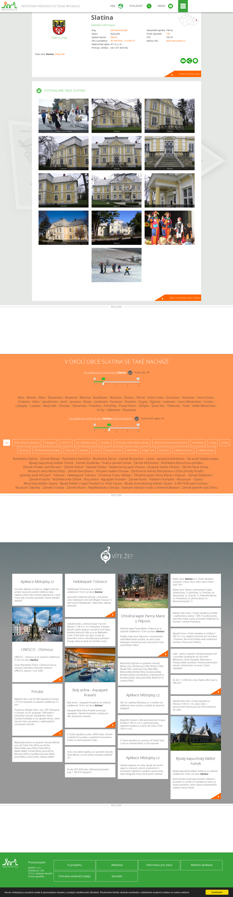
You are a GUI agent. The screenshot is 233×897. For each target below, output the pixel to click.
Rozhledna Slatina (25, 459)
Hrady (212, 442)
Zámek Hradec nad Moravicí (42, 467)
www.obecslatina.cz (175, 40)
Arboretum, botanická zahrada (170, 442)
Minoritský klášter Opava (40, 483)
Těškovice (173, 406)
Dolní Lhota (155, 397)
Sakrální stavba (206, 450)
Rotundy (69, 450)
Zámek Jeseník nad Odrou (200, 487)
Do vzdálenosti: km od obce (105, 372)
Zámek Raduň (73, 467)
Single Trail (148, 450)
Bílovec (114, 37)
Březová (85, 397)
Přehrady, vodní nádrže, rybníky (132, 442)
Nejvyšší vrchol (113, 450)
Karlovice (116, 402)
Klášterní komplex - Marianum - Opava (175, 479)
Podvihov (95, 406)
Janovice (75, 402)
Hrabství (24, 402)
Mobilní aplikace (201, 865)
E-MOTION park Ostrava (191, 483)
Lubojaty (21, 406)
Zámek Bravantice (131, 459)
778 (168, 33)
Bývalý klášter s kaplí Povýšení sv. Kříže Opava (91, 483)
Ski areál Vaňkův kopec (202, 459)
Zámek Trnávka (53, 487)
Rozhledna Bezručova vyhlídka (181, 463)
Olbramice (79, 406)
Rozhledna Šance (104, 459)
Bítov (42, 397)
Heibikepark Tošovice (81, 475)
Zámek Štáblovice (200, 475)
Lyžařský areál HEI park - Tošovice (42, 475)
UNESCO (66, 442)
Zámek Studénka (87, 463)
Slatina (102, 17)
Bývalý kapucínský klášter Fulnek (51, 463)
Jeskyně (84, 450)
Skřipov (144, 406)
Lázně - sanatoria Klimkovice (165, 459)
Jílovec (87, 402)
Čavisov (129, 397)
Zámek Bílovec (50, 459)
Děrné (140, 397)
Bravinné (71, 397)
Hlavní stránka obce (189, 74)
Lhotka (208, 402)
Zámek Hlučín (76, 487)
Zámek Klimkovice (146, 463)
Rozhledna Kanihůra (76, 459)
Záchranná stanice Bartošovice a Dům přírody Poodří (167, 471)
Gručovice (172, 397)
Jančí (64, 402)
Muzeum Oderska (28, 487)
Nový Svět (60, 54)
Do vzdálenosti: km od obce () (101, 418)
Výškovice (113, 410)
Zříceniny (24, 450)
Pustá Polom (127, 406)
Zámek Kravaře (39, 479)
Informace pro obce (159, 865)
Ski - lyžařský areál (85, 442)
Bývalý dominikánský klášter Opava (148, 483)
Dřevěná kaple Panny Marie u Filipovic (159, 475)
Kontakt (117, 876)
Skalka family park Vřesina (127, 467)
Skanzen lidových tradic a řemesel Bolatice (150, 487)
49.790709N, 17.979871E (122, 40)
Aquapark (50, 442)
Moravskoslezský (118, 30)
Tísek (186, 406)
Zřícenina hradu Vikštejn (115, 475)
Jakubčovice (50, 402)
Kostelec (130, 402)
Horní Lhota (205, 397)
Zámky (224, 442)
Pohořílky (110, 406)
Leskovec (169, 402)
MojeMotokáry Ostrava (103, 487)
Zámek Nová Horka (195, 467)
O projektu (74, 865)
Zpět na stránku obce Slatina (184, 297)
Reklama (117, 865)
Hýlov (36, 402)
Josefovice (100, 402)
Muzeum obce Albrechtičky (46, 471)
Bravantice (55, 397)
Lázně (96, 450)
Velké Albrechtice (204, 406)
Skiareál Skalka (96, 467)
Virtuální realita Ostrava (112, 471)
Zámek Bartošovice (80, 471)
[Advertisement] (116, 331)
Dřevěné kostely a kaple (47, 450)
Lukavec (35, 406)
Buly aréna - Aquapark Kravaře (105, 479)
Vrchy (100, 410)
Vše (7, 442)
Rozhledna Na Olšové (66, 479)
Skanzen (105, 442)
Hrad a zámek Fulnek (116, 463)
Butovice (115, 397)
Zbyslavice (129, 410)
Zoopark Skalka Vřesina (163, 467)
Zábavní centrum (183, 450)
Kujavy (143, 402)
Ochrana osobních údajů (75, 876)
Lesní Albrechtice (189, 402)
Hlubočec (188, 397)
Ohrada (64, 406)
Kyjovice (155, 402)
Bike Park (132, 450)
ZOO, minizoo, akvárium (26, 442)
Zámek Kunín (137, 479)
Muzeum (164, 450)
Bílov (21, 397)
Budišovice (100, 397)
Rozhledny (198, 442)
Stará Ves (157, 406)
